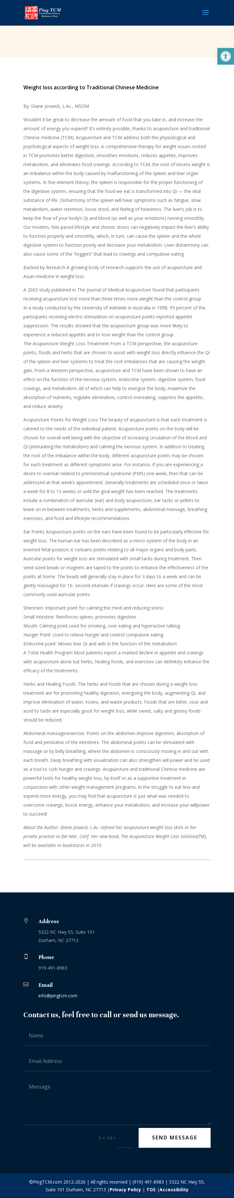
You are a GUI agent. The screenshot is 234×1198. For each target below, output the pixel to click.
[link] (225, 56)
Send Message (174, 1137)
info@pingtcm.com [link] (57, 996)
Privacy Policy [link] (125, 1189)
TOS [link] (151, 1189)
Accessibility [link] (174, 1189)
